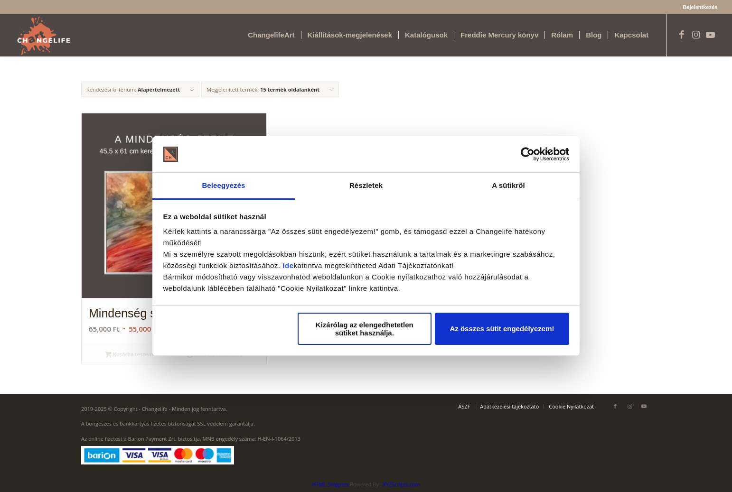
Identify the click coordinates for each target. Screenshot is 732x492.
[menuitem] (697, 7)
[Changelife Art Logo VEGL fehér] (44, 35)
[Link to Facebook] (682, 35)
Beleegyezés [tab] (223, 185)
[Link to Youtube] (710, 35)
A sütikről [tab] (508, 185)
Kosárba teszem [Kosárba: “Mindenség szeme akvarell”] (129, 355)
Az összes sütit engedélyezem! (502, 329)
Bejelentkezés (700, 7)
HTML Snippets (330, 484)
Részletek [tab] (366, 185)
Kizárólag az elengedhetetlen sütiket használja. (364, 329)
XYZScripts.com (401, 484)
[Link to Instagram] (696, 35)
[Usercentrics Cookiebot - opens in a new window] (527, 154)
